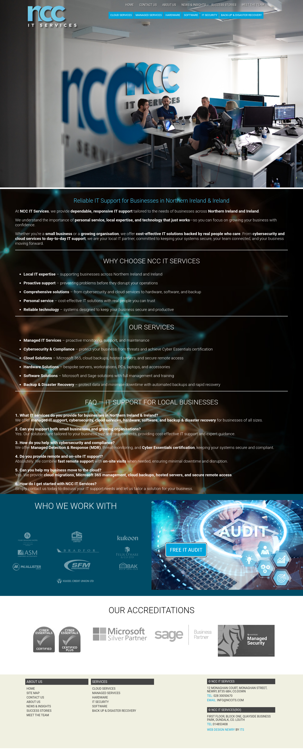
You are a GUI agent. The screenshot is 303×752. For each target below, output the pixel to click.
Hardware (173, 15)
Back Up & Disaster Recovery (114, 710)
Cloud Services (121, 15)
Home (129, 5)
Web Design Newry (221, 729)
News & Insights (194, 5)
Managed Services (149, 15)
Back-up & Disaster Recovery (241, 15)
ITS (242, 729)
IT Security (209, 15)
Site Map (33, 693)
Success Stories (223, 5)
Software (191, 15)
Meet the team (253, 5)
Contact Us (148, 5)
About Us (169, 5)
